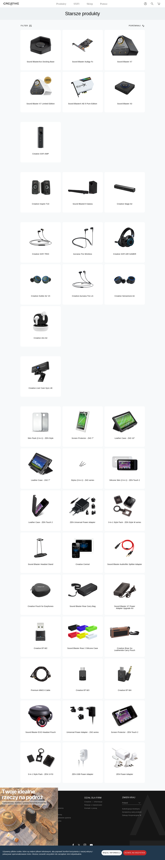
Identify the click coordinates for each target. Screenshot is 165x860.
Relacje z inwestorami (93, 805)
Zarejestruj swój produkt (132, 812)
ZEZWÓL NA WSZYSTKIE (134, 853)
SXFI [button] (76, 3)
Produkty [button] (61, 3)
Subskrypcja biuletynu (131, 809)
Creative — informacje (93, 802)
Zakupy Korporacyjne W (131, 815)
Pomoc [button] (104, 3)
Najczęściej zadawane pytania (59, 818)
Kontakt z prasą (90, 808)
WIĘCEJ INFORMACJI (112, 853)
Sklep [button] (90, 3)
